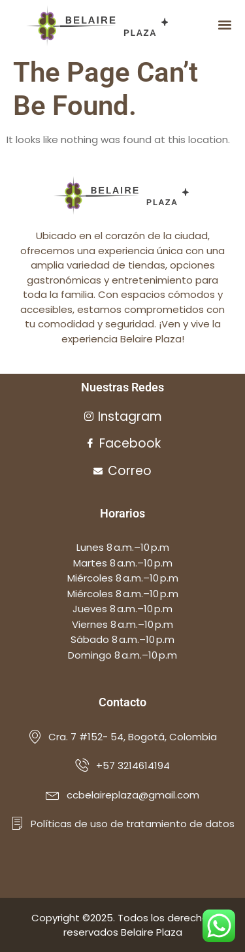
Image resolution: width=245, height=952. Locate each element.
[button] (224, 25)
